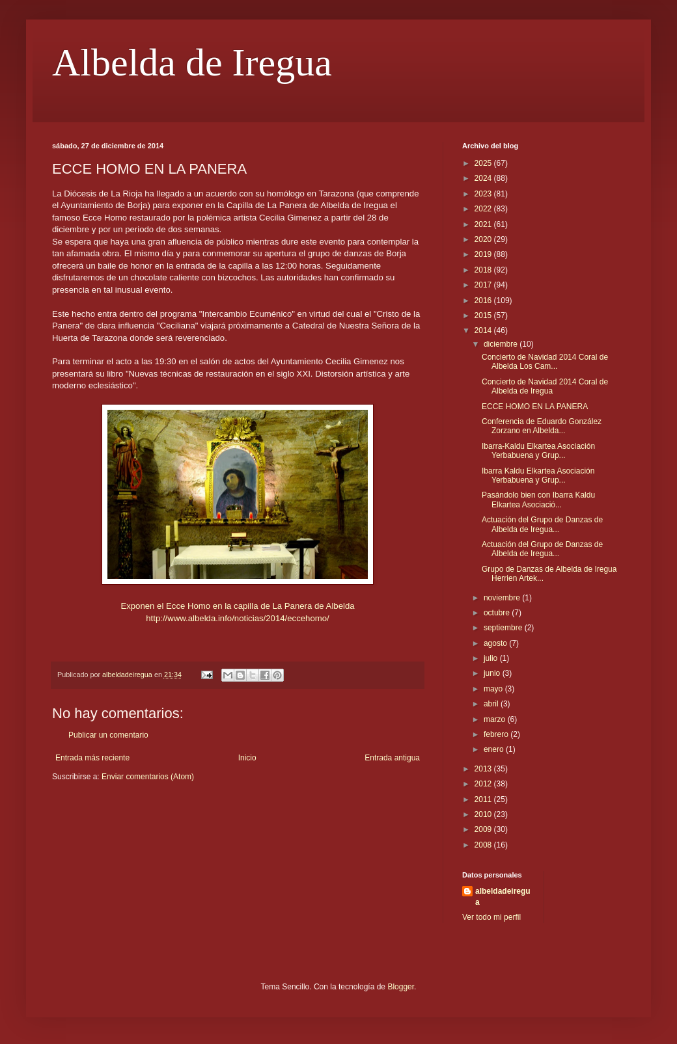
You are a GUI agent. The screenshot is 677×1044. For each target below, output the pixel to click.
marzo (496, 719)
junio (493, 673)
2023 (484, 193)
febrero (497, 734)
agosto (496, 643)
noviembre (503, 597)
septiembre (504, 627)
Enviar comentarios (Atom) (148, 776)
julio (492, 658)
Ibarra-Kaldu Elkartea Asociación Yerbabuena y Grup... (538, 451)
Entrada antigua (392, 757)
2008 (484, 845)
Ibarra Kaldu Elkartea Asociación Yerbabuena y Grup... (538, 475)
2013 (484, 768)
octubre (498, 612)
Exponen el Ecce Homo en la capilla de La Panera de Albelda (237, 606)
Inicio (247, 757)
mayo (494, 688)
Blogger (400, 986)
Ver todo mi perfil (491, 917)
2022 (484, 208)
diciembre (501, 344)
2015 (484, 315)
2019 (484, 254)
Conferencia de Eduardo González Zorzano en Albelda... (541, 426)
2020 (484, 239)
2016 (484, 300)
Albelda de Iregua (192, 62)
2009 (484, 829)
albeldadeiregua (503, 897)
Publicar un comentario (108, 735)
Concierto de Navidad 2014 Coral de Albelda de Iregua (545, 386)
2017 (484, 284)
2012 (484, 783)
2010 (484, 814)
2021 (484, 224)
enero (495, 749)
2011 (484, 799)
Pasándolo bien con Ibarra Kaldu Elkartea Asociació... (538, 499)
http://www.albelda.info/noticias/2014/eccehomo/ (237, 618)
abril (492, 703)
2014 (484, 330)
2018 (484, 269)
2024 (484, 178)
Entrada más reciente (92, 757)
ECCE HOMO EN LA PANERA (535, 406)
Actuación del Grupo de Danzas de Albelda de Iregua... (542, 524)
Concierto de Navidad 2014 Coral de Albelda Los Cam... (545, 362)
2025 (484, 163)
